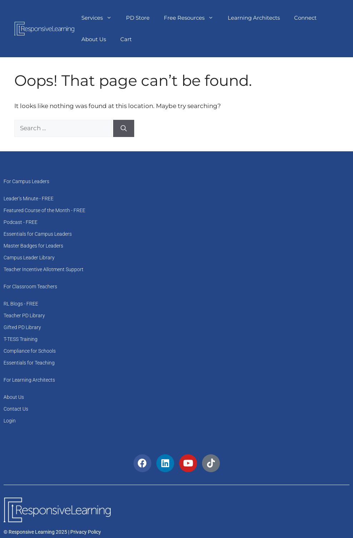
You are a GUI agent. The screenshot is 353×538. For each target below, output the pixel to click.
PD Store (138, 17)
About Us (93, 39)
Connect (305, 17)
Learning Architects (254, 17)
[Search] (123, 128)
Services (100, 18)
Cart (126, 39)
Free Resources (192, 18)
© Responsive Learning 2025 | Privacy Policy (52, 532)
